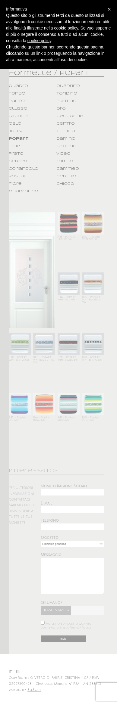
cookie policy (39, 40)
